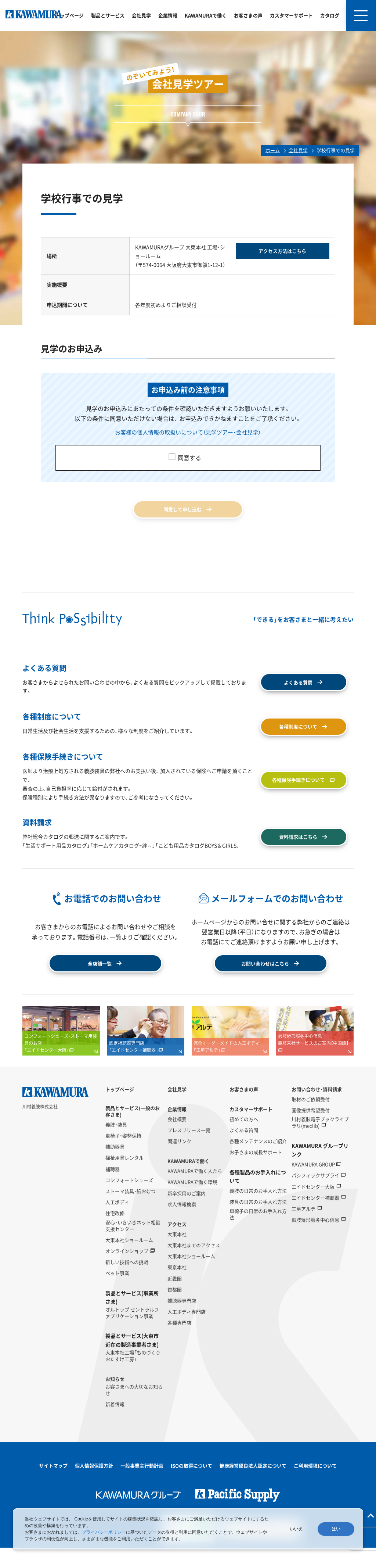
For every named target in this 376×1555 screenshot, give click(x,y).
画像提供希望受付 (311, 1117)
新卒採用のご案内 (186, 1200)
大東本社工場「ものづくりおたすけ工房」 (132, 1363)
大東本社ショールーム (129, 1247)
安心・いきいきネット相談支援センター (132, 1232)
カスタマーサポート (291, 15)
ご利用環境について (315, 1472)
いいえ (296, 1528)
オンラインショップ (126, 1258)
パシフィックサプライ (315, 1182)
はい (336, 1528)
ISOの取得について (191, 1472)
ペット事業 (117, 1280)
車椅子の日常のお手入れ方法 (258, 1221)
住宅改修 (114, 1220)
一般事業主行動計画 (141, 1472)
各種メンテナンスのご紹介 (258, 1148)
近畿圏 (174, 1285)
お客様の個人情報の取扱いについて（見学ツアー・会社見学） (188, 431)
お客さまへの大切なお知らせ (134, 1397)
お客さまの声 (248, 15)
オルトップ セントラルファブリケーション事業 (132, 1320)
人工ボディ (117, 1209)
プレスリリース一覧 (188, 1137)
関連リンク (179, 1148)
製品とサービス (107, 15)
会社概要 (177, 1126)
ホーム (272, 150)
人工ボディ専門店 (186, 1319)
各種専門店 (179, 1330)
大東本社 (177, 1241)
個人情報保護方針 (94, 1472)
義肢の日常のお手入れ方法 (258, 1198)
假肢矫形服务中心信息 (315, 1227)
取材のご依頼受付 (311, 1106)
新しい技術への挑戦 (126, 1269)
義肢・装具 (116, 1132)
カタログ (329, 15)
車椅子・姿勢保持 (123, 1143)
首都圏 (174, 1296)
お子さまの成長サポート (255, 1159)
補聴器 (112, 1176)
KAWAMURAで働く (206, 15)
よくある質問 (243, 1137)
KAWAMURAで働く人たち (194, 1178)
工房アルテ (303, 1216)
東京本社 (177, 1274)
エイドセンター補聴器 (315, 1205)
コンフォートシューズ (129, 1187)
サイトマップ (53, 1472)
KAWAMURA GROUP (313, 1171)
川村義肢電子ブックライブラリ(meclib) (320, 1129)
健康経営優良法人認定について (253, 1472)
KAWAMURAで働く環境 (192, 1189)
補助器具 (114, 1154)
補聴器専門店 (181, 1308)
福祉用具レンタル (124, 1165)
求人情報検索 (181, 1211)
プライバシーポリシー (104, 1532)
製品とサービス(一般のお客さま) (132, 1118)
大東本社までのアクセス (193, 1252)
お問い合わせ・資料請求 (317, 1096)
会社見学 (141, 15)
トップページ (69, 15)
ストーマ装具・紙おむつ (130, 1198)
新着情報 (114, 1411)
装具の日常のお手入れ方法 (258, 1209)
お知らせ (114, 1386)
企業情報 (167, 15)
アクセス (177, 1231)
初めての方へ (243, 1126)
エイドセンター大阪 (313, 1193)
